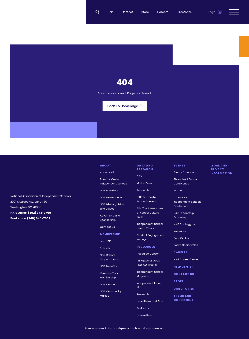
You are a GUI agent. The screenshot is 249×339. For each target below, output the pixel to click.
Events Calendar (184, 172)
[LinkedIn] (52, 183)
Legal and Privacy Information (221, 169)
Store (145, 12)
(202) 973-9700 (39, 213)
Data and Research (145, 167)
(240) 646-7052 (38, 218)
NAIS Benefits (108, 266)
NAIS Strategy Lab (185, 224)
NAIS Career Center (186, 259)
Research (143, 190)
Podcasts (143, 308)
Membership (110, 234)
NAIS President (109, 190)
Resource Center (148, 253)
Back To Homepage (124, 106)
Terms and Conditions (183, 298)
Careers (162, 12)
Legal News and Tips (150, 301)
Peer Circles (181, 238)
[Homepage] (50, 170)
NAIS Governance (111, 197)
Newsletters (144, 315)
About (105, 166)
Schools (105, 248)
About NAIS (107, 172)
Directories (184, 12)
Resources (146, 247)
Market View (144, 183)
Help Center (184, 267)
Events (179, 166)
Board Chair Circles (186, 245)
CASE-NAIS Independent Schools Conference (187, 202)
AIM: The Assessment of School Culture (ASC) (150, 212)
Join (110, 12)
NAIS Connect (109, 284)
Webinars (180, 231)
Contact (127, 12)
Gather (178, 190)
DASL (140, 176)
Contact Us (107, 227)
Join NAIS (105, 241)
